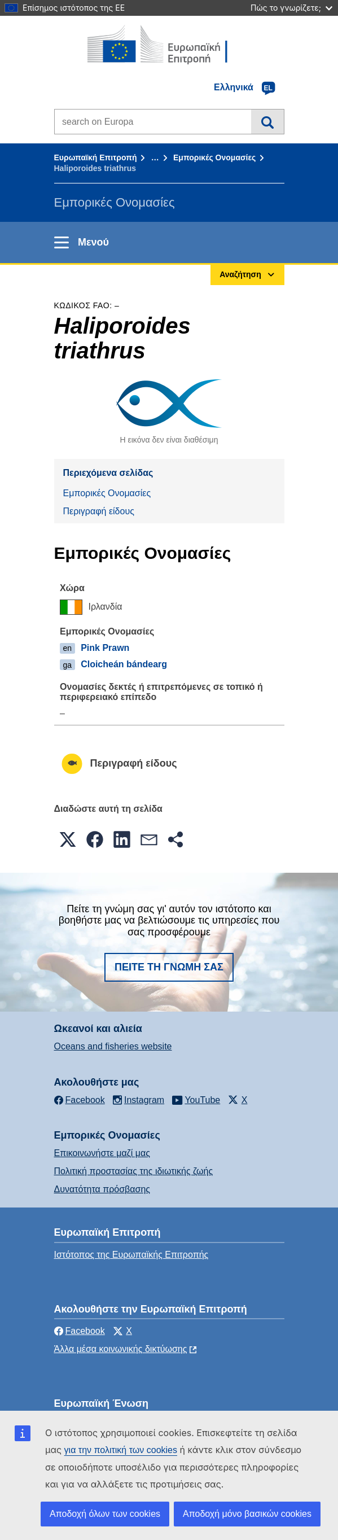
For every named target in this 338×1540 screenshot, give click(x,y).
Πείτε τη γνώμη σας (169, 967)
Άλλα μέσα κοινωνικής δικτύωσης (120, 1349)
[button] (67, 839)
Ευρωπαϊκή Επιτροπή (95, 157)
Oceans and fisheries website (113, 1046)
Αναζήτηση (267, 121)
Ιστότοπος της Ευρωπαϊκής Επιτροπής (131, 1254)
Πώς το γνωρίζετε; (291, 7)
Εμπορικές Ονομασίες (214, 157)
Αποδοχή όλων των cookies (105, 1514)
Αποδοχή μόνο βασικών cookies (247, 1514)
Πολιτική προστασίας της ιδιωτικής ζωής (133, 1171)
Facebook (79, 1331)
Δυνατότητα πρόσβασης (102, 1189)
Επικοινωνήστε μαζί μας (102, 1153)
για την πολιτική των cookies (120, 1450)
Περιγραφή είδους (98, 511)
